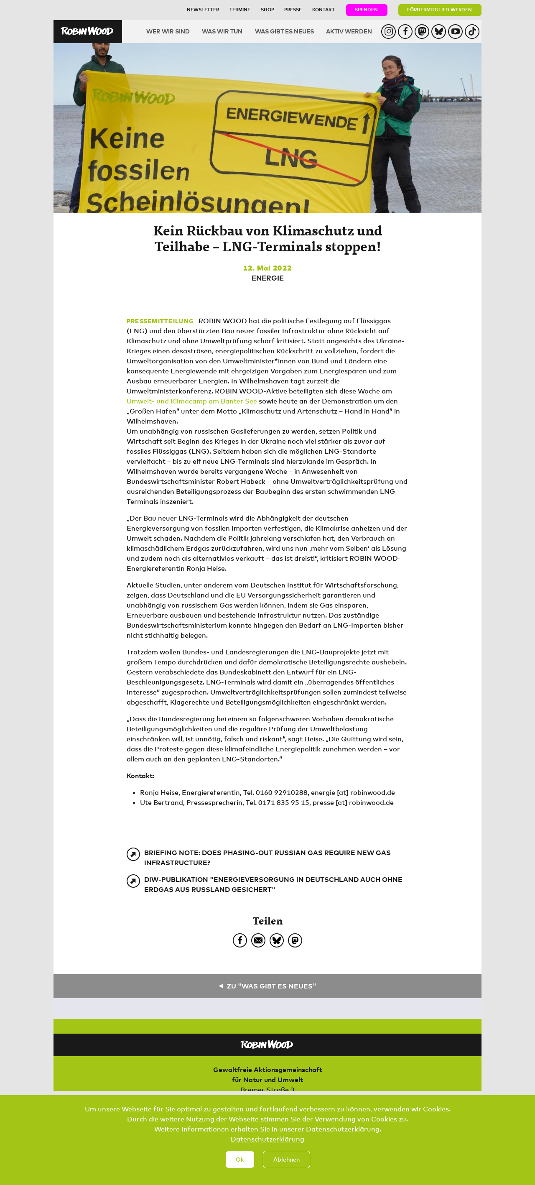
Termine (239, 9)
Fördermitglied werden (439, 9)
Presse (293, 9)
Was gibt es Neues (284, 31)
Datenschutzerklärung (267, 1146)
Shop (267, 9)
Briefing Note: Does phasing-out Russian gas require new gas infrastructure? (267, 857)
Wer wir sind (168, 31)
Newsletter (203, 9)
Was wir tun (222, 31)
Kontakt (323, 9)
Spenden (366, 9)
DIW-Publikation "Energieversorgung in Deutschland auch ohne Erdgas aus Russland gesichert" (273, 884)
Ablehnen (286, 1166)
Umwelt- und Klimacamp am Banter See (192, 401)
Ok (240, 1166)
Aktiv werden (349, 31)
